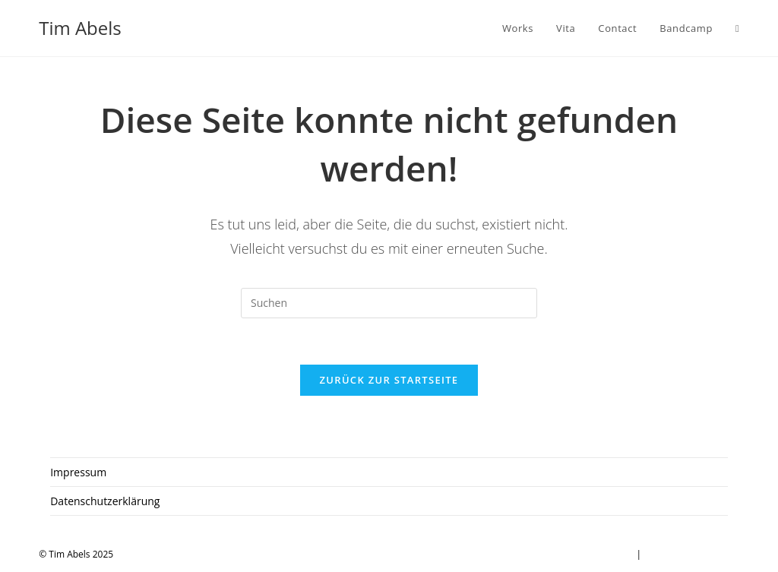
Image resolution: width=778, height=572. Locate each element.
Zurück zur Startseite (389, 380)
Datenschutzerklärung (105, 501)
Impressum (78, 472)
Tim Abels (80, 27)
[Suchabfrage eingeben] (389, 303)
